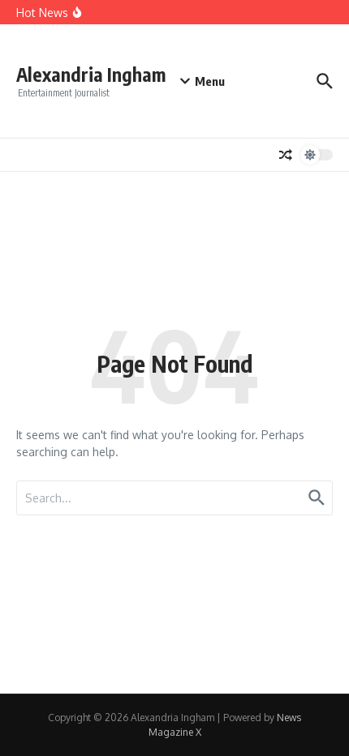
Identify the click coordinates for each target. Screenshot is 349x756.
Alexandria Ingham (91, 74)
